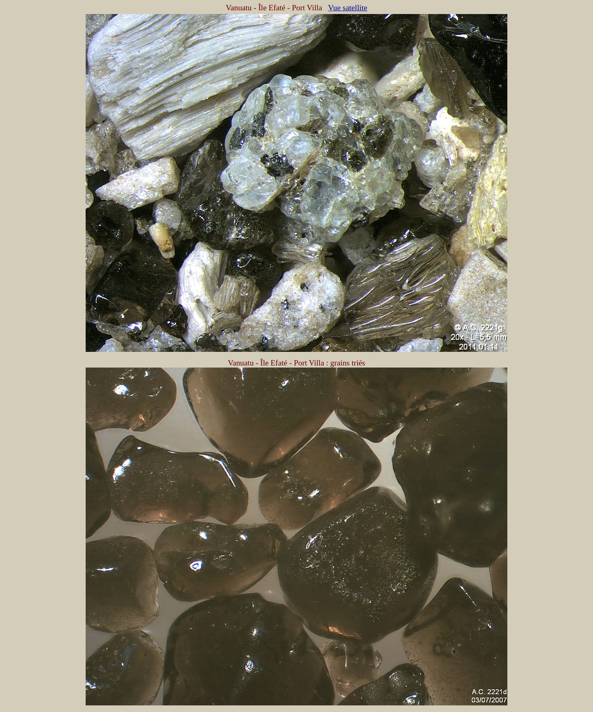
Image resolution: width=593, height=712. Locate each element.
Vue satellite (347, 7)
